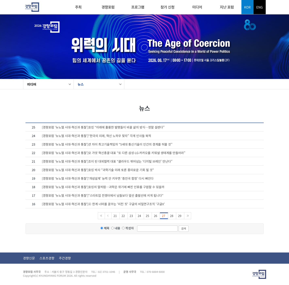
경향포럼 (107, 7)
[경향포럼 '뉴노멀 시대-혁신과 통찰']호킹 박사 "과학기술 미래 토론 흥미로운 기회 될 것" (98, 170)
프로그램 (137, 7)
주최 (78, 7)
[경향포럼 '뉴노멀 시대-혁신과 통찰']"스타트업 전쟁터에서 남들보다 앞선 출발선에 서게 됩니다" (102, 195)
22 (124, 216)
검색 (183, 228)
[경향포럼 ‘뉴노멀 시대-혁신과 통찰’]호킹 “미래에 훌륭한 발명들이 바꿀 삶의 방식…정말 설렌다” (103, 127)
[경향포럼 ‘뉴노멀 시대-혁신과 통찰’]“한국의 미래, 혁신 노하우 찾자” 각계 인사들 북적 (96, 136)
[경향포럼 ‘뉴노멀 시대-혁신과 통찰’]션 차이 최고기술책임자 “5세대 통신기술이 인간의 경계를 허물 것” (107, 144)
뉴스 (81, 84)
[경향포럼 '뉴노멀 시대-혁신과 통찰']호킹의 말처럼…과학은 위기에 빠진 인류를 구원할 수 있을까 (103, 187)
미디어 (197, 7)
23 (132, 216)
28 (172, 216)
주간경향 (65, 258)
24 (140, 216)
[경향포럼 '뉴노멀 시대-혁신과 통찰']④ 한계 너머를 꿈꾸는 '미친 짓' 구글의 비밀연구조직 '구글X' (103, 204)
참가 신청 (167, 7)
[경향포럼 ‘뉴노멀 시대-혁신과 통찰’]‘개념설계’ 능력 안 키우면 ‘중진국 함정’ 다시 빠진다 (98, 178)
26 (156, 216)
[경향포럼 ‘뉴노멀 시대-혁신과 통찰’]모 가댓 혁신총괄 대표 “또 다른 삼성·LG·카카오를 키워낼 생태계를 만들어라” (113, 153)
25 (148, 216)
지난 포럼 (227, 7)
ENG (259, 7)
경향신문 (29, 258)
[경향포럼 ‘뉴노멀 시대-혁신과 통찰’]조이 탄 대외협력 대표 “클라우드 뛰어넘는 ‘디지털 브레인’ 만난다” (107, 161)
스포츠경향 (46, 258)
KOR (247, 7)
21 (115, 216)
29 (180, 216)
